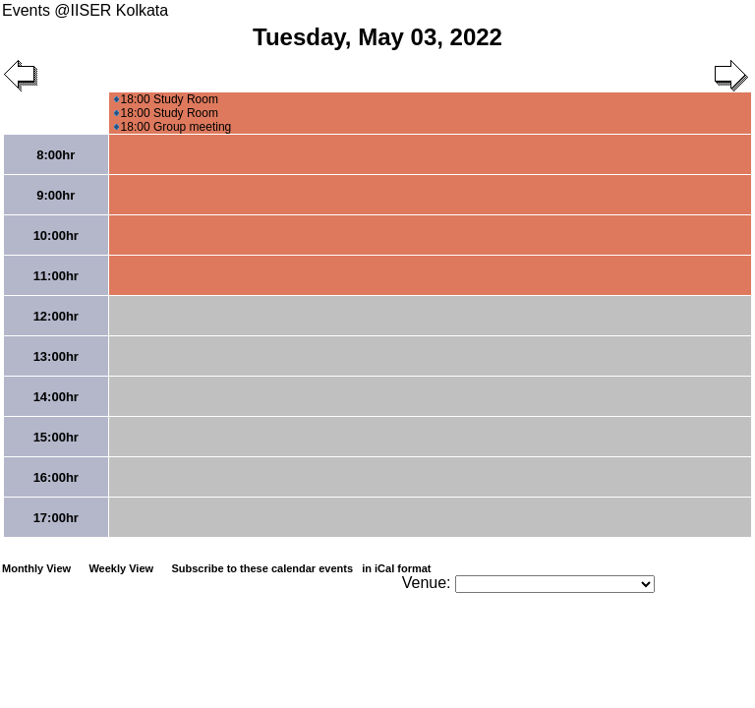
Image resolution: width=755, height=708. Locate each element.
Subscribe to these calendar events (302, 568)
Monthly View (36, 568)
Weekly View (120, 568)
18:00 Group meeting (173, 127)
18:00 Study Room (166, 99)
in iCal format (396, 568)
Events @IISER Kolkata (85, 10)
